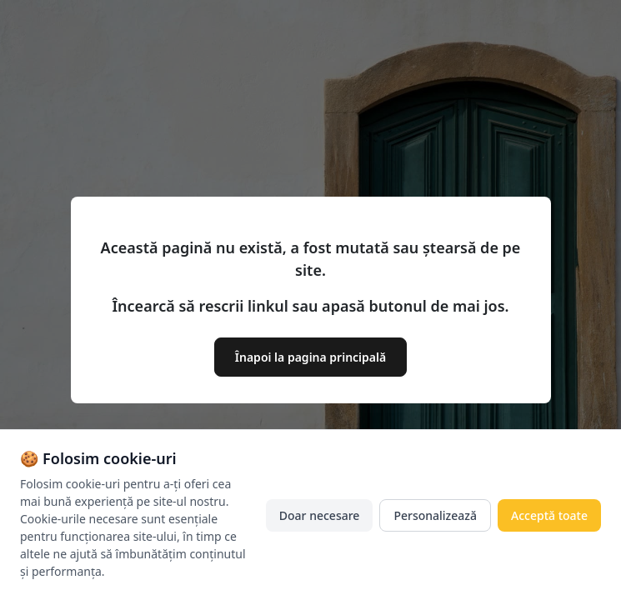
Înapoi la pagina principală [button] (310, 357)
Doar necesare (319, 515)
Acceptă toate (549, 515)
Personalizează (435, 515)
